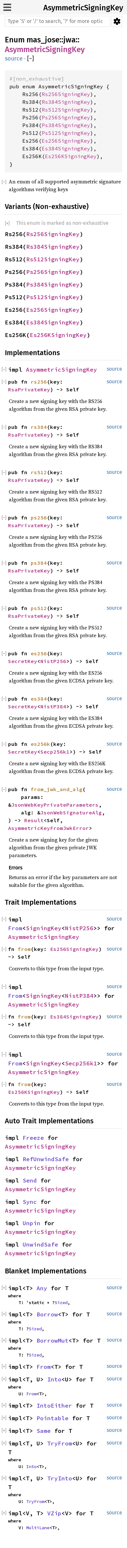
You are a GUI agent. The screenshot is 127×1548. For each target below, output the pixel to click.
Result (34, 820)
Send (30, 1180)
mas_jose (42, 39)
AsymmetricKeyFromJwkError (48, 828)
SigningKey (43, 928)
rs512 (39, 472)
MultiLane (37, 1528)
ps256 (39, 517)
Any (42, 1288)
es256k (40, 744)
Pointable (53, 1418)
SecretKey (22, 661)
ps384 (39, 563)
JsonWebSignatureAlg (71, 812)
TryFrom (59, 1443)
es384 (39, 698)
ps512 (39, 608)
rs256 (39, 381)
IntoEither (54, 1405)
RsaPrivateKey (29, 389)
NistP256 (53, 661)
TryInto (59, 1478)
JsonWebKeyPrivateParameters (55, 804)
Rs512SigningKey (66, 109)
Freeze (33, 1137)
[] (30, 58)
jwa (69, 39)
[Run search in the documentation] (57, 21)
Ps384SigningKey (66, 125)
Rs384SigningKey (66, 102)
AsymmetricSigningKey (83, 7)
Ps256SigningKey (66, 117)
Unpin (31, 1223)
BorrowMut (53, 1340)
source (14, 58)
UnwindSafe (40, 1244)
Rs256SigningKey (66, 94)
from (24, 949)
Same (44, 1430)
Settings (116, 21)
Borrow (47, 1314)
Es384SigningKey (66, 148)
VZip (54, 1513)
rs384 (39, 427)
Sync (30, 1201)
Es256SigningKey (66, 140)
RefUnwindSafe (46, 1159)
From (15, 928)
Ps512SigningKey (66, 133)
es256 (39, 653)
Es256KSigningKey (71, 156)
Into (54, 1379)
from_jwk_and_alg (56, 789)
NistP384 (53, 706)
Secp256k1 (54, 751)
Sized (61, 1302)
